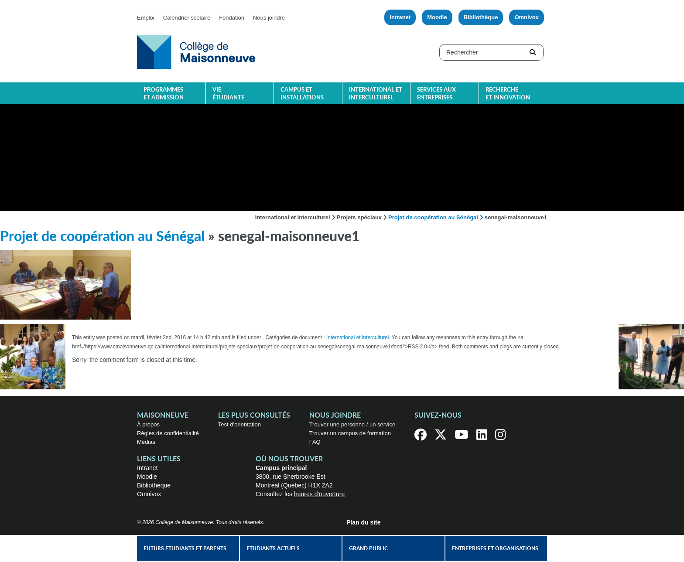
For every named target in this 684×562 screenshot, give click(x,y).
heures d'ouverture (319, 493)
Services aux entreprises (436, 94)
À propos (148, 424)
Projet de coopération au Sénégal (433, 217)
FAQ (315, 442)
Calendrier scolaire (186, 17)
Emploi (145, 17)
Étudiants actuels (273, 548)
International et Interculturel (292, 217)
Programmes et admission (164, 94)
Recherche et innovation (508, 94)
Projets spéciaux (359, 217)
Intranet (400, 17)
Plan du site (363, 522)
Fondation (231, 17)
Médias (146, 442)
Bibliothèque (481, 17)
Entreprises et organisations (495, 548)
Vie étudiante (228, 94)
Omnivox (526, 17)
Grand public (368, 548)
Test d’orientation (239, 424)
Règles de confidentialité (168, 433)
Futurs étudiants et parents (185, 548)
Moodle (437, 17)
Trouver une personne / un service (352, 424)
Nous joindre (269, 17)
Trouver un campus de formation (350, 433)
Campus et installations (302, 94)
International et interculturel (375, 94)
